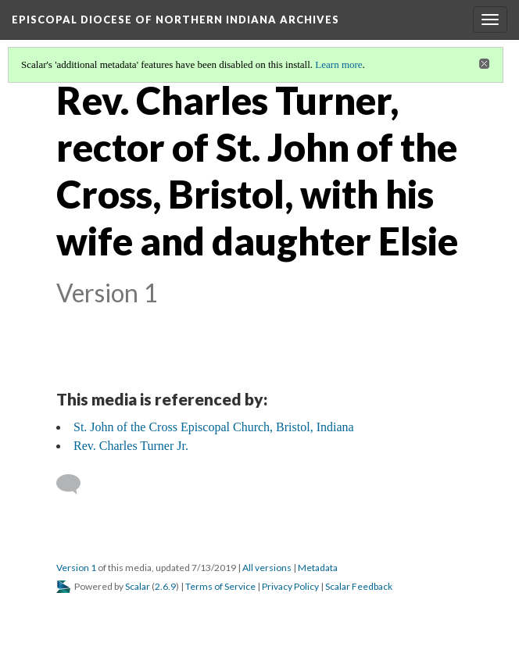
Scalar (137, 586)
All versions (267, 567)
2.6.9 (165, 586)
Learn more (338, 64)
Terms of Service (220, 586)
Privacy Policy (290, 586)
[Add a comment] (75, 484)
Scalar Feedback (358, 586)
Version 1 (76, 567)
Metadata (318, 567)
